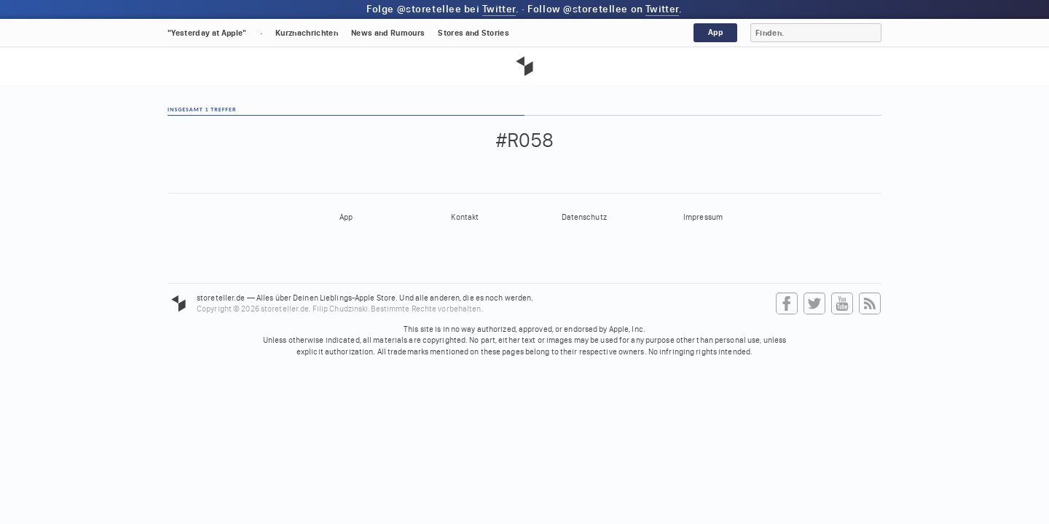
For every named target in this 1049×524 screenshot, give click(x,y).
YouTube (842, 304)
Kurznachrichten (306, 33)
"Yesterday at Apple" (207, 33)
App (715, 32)
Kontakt (465, 217)
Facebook (786, 304)
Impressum (703, 217)
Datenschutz (584, 217)
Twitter (499, 9)
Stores (473, 33)
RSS (869, 304)
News (388, 33)
